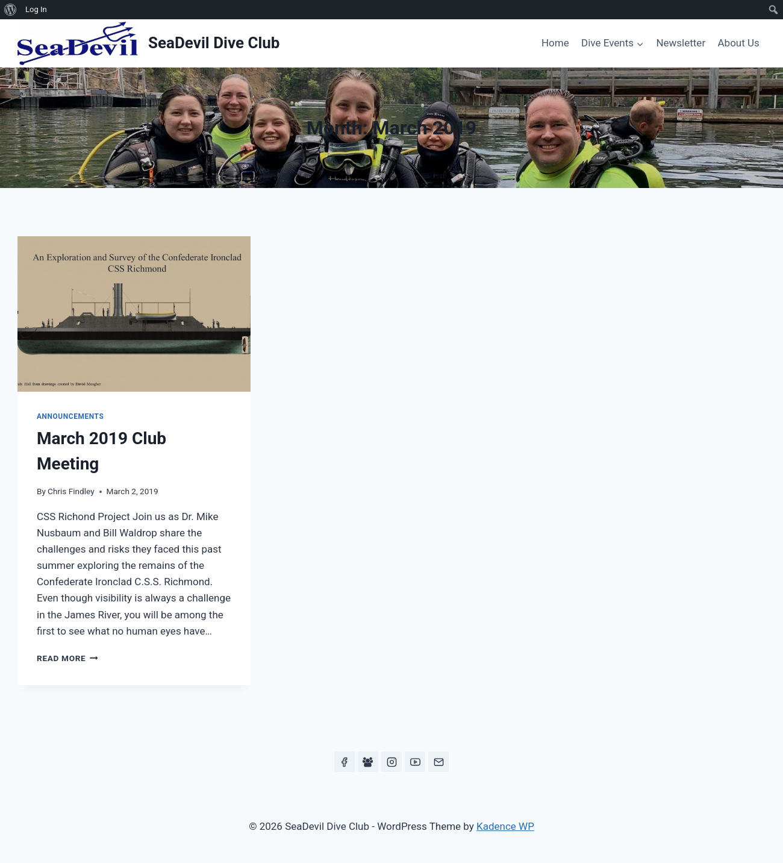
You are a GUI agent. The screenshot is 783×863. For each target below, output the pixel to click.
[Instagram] (391, 762)
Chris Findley (71, 491)
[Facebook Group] (368, 762)
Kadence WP (505, 826)
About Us (739, 43)
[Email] (438, 762)
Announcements (70, 416)
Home (555, 43)
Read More (67, 658)
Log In (36, 9)
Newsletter (680, 43)
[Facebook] (344, 762)
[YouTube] (415, 762)
